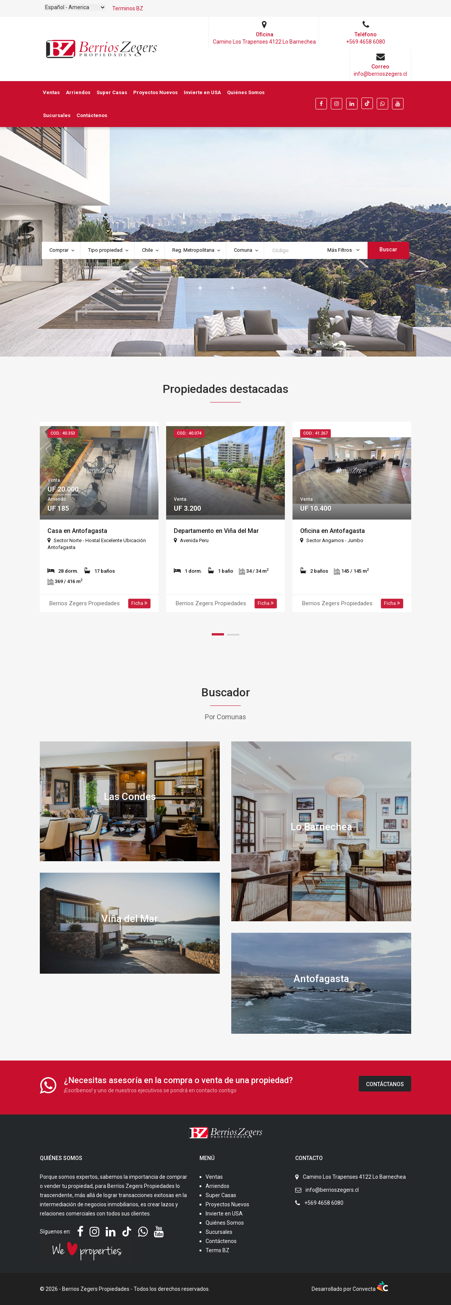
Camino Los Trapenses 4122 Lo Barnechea (354, 1177)
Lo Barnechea (321, 826)
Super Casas (111, 92)
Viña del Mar (129, 918)
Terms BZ (217, 1250)
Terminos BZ (127, 8)
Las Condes (130, 796)
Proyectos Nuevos (155, 92)
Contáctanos (385, 1084)
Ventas (51, 92)
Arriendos (78, 92)
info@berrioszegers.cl (332, 1190)
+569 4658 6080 (323, 1203)
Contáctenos (92, 115)
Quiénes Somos (246, 92)
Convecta (370, 1289)
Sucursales (56, 115)
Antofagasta (321, 978)
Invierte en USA (202, 92)
